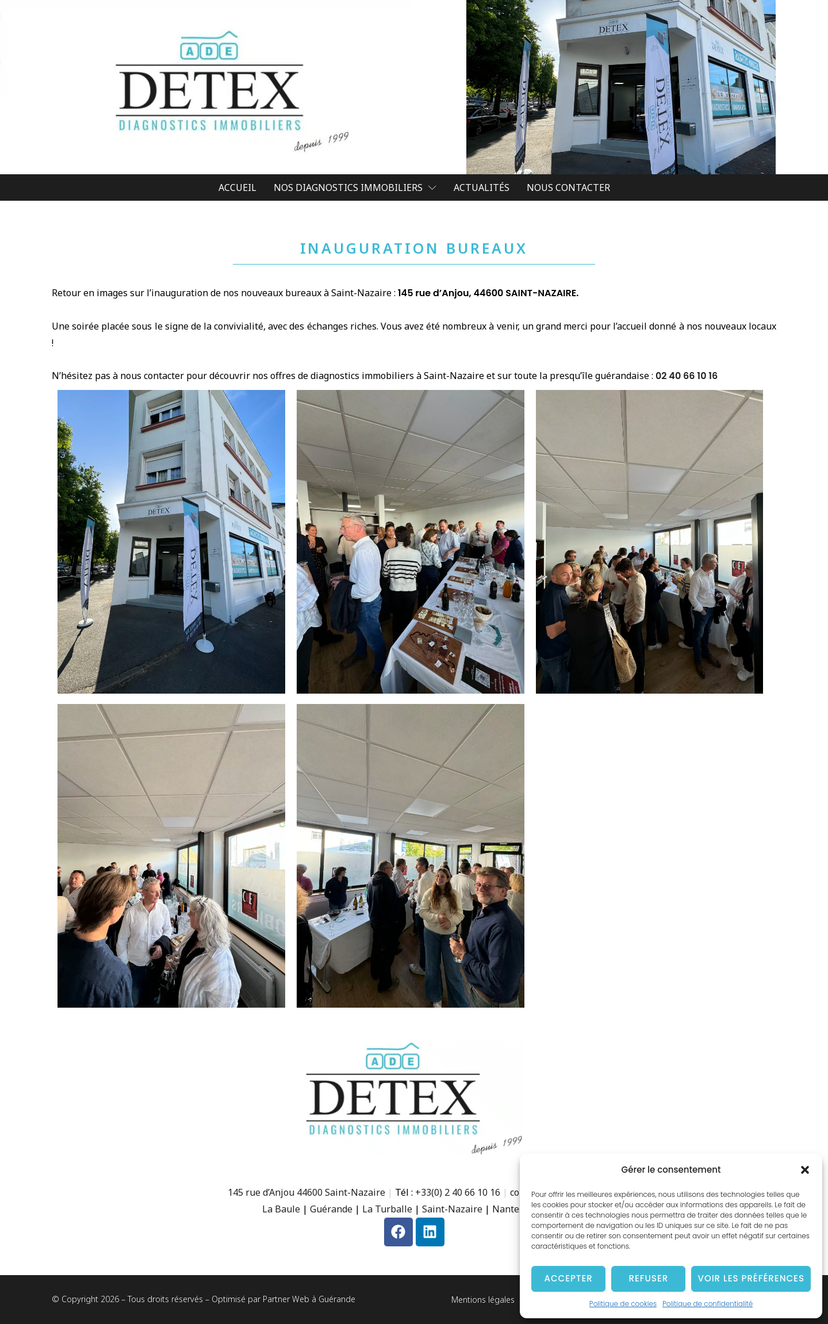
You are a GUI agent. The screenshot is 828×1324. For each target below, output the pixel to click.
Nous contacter (568, 187)
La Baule (281, 1209)
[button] (805, 1170)
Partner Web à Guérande (309, 1299)
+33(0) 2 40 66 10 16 (457, 1192)
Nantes (509, 1209)
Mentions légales (483, 1299)
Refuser (648, 1278)
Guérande (331, 1209)
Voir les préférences (750, 1278)
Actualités (481, 187)
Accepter (569, 1278)
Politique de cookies (623, 1303)
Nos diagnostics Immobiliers (355, 187)
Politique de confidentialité (707, 1303)
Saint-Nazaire (452, 1209)
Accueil (237, 187)
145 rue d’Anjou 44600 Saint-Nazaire (306, 1192)
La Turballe (387, 1209)
